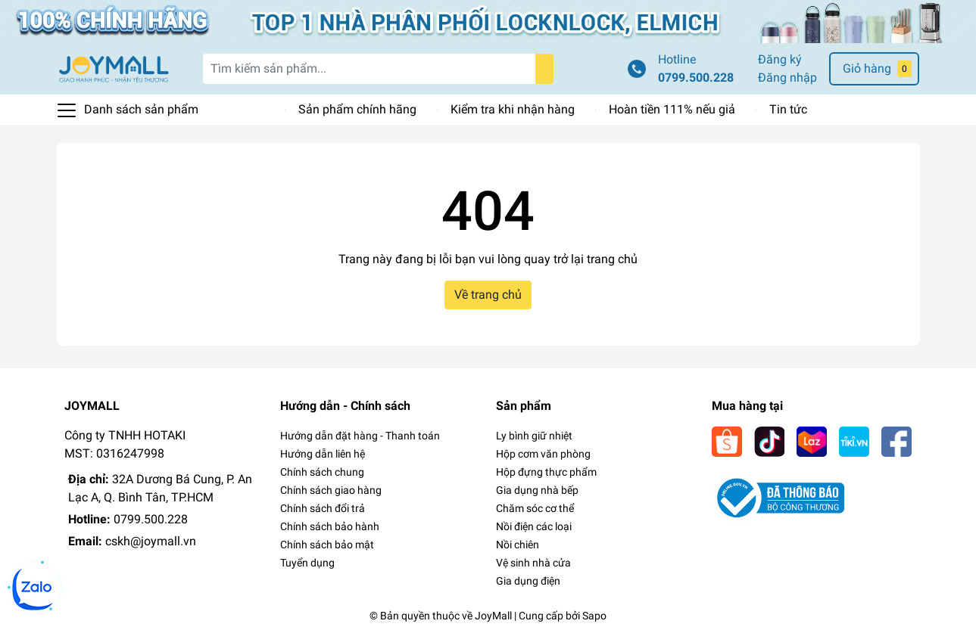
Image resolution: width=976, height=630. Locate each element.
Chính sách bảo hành (329, 526)
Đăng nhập (787, 77)
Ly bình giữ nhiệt (534, 436)
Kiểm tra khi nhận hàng (513, 109)
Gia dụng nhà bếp (537, 490)
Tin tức (788, 109)
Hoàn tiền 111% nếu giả (672, 109)
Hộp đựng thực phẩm (546, 472)
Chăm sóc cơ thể (535, 508)
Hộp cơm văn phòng (543, 454)
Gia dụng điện (528, 581)
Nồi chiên (517, 544)
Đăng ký (780, 59)
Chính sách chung (322, 472)
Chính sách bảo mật (327, 544)
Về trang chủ (488, 294)
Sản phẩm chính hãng (357, 109)
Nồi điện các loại (534, 526)
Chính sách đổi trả (322, 508)
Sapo (594, 616)
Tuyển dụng (307, 563)
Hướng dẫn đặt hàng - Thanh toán (360, 436)
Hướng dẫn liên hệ (322, 454)
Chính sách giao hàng (331, 490)
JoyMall (493, 616)
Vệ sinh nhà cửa (533, 563)
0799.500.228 (696, 77)
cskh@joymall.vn (150, 541)
